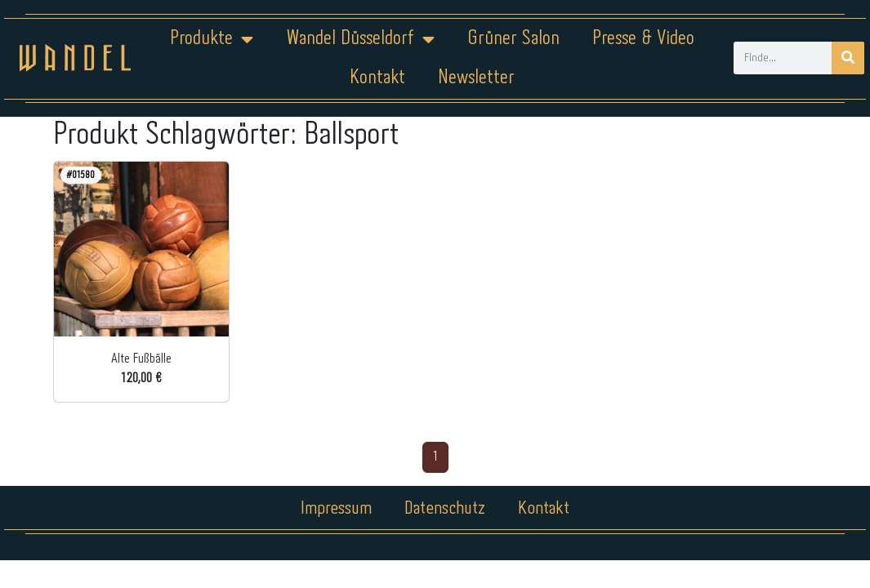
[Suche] (848, 58)
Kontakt (377, 78)
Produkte (211, 39)
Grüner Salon (513, 38)
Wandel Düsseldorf (360, 39)
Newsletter (476, 78)
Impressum (336, 509)
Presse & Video (643, 38)
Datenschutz (444, 509)
